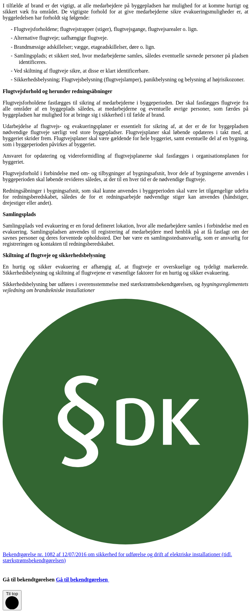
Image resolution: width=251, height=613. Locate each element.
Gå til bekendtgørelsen (88, 579)
